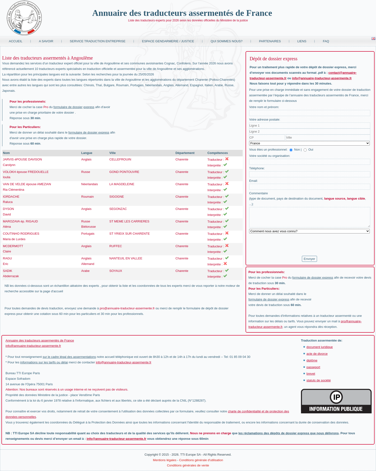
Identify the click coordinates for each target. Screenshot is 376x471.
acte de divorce (317, 353)
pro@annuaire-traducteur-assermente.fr (127, 308)
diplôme (311, 360)
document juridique (319, 347)
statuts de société (318, 380)
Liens (301, 41)
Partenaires (270, 41)
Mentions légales (164, 460)
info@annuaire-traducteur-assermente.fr (322, 78)
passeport (313, 367)
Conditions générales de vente (188, 465)
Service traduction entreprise (97, 41)
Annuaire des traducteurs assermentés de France (182, 13)
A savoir (46, 41)
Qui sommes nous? (226, 41)
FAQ (326, 41)
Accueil (15, 41)
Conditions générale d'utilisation (201, 460)
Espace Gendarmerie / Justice (168, 41)
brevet (310, 373)
